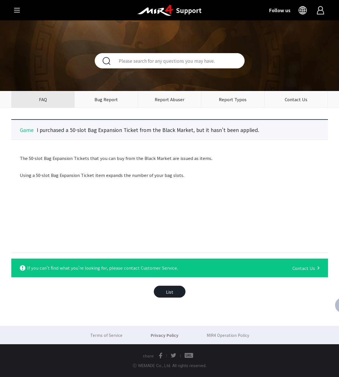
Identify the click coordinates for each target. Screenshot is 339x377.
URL (189, 355)
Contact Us (296, 99)
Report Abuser (169, 99)
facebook (160, 355)
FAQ (43, 99)
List (169, 292)
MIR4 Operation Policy (228, 335)
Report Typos (233, 99)
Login (321, 10)
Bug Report (106, 99)
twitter (173, 355)
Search (103, 60)
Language (304, 10)
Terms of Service (106, 335)
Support (189, 10)
